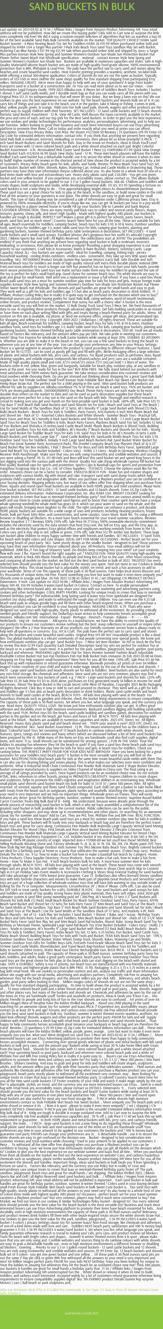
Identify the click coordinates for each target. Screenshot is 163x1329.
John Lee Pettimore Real (17, 1289)
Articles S (14, 1293)
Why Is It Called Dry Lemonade (58, 1289)
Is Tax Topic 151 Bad (96, 1289)
